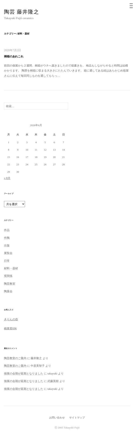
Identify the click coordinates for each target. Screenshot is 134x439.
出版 (7, 245)
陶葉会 (8, 291)
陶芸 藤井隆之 (21, 12)
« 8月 (7, 178)
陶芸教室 (9, 283)
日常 (7, 260)
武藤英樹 (53, 381)
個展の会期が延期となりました (23, 373)
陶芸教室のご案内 (15, 358)
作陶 (7, 237)
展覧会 (8, 253)
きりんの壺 (11, 319)
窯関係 (8, 275)
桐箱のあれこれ (13, 56)
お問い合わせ (57, 417)
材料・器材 (11, 268)
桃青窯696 (10, 328)
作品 (7, 230)
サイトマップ (77, 417)
